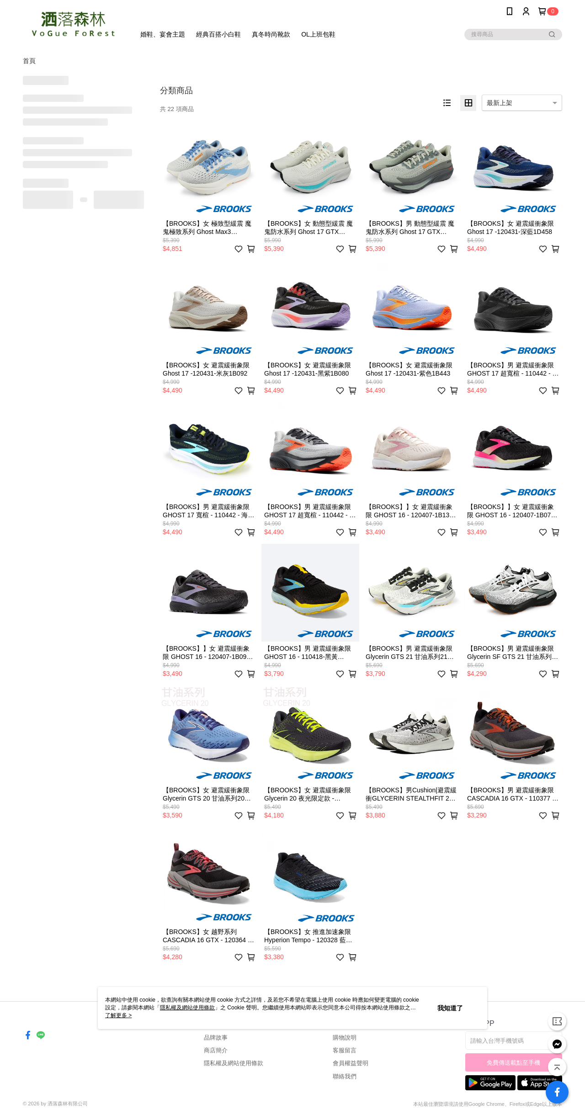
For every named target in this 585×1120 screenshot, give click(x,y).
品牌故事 (216, 1037)
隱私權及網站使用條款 (233, 1063)
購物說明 (344, 1037)
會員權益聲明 (350, 1063)
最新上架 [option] (499, 102)
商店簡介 (216, 1050)
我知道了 (450, 1008)
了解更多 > (118, 1015)
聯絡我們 (344, 1076)
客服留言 (344, 1050)
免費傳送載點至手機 (513, 1062)
